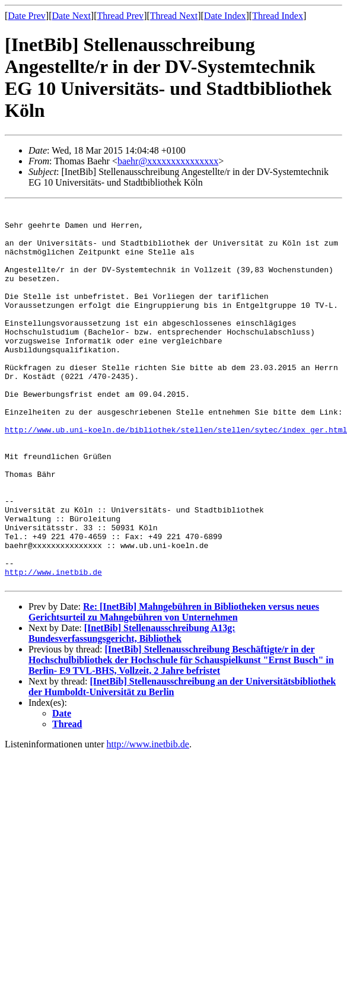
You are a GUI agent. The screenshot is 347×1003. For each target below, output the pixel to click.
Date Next (71, 16)
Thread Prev (120, 16)
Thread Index (277, 16)
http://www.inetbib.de (53, 646)
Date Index (225, 16)
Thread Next (174, 16)
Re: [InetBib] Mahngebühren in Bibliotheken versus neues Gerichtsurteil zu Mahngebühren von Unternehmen (173, 688)
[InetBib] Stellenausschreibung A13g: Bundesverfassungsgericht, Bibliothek (131, 709)
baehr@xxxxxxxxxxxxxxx (167, 161)
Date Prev (27, 16)
